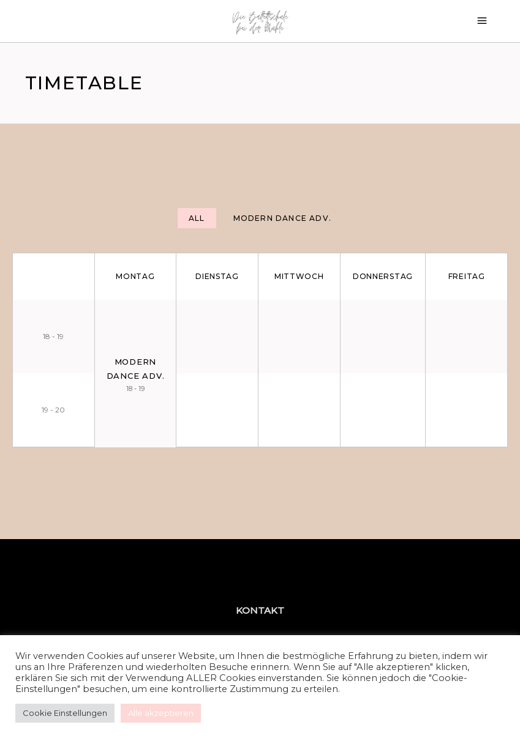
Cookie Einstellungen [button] (65, 713)
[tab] (197, 218)
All (197, 218)
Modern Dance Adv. (282, 218)
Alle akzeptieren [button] (161, 713)
